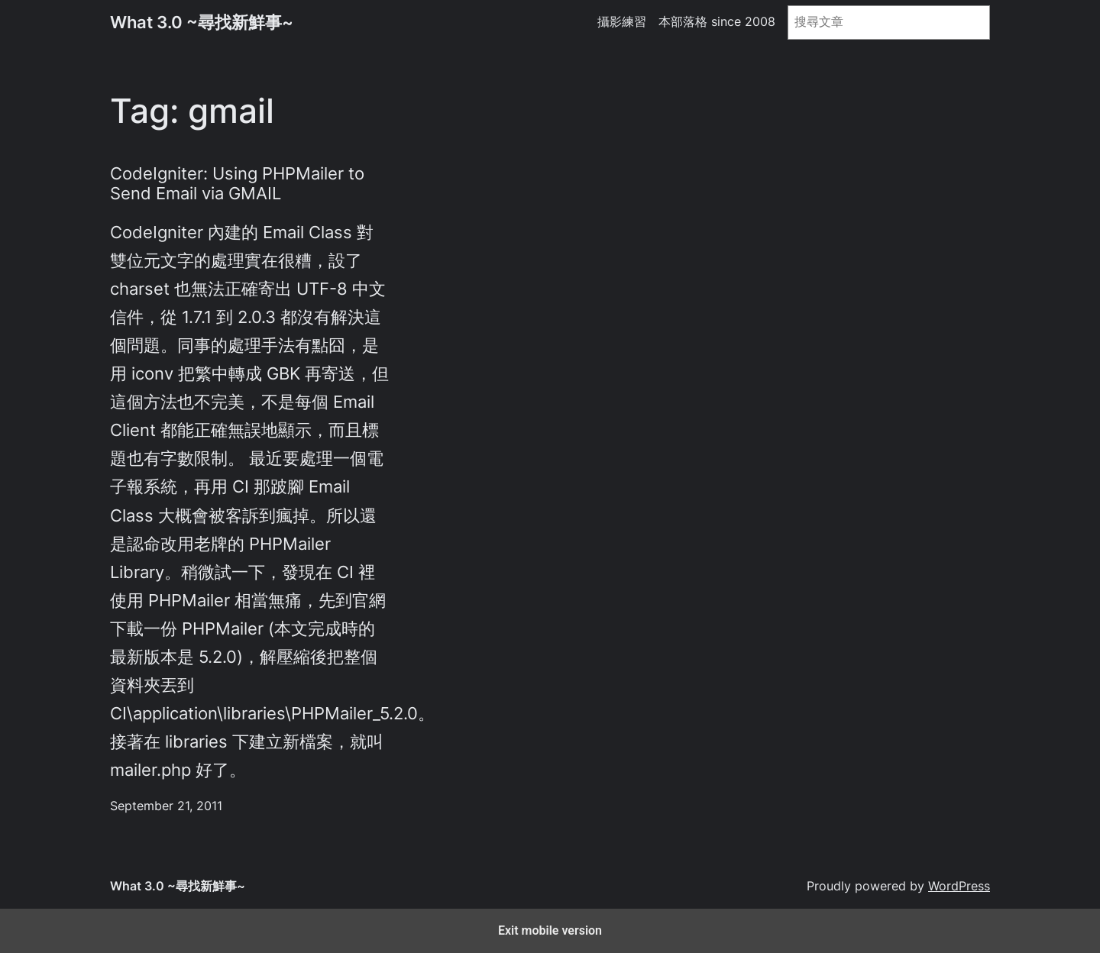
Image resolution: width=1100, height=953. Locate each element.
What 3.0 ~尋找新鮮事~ (201, 22)
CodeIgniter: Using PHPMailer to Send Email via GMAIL (237, 183)
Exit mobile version (550, 930)
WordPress (959, 886)
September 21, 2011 (166, 806)
